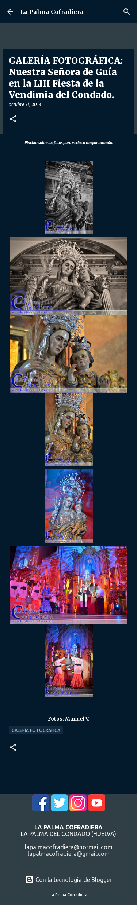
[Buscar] (126, 12)
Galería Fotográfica (36, 730)
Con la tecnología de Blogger (68, 879)
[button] (13, 119)
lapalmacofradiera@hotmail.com (69, 847)
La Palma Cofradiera (52, 11)
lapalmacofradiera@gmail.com (69, 853)
